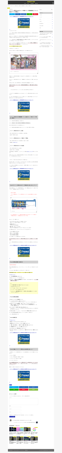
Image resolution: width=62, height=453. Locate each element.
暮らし (28, 3)
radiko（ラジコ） (29, 151)
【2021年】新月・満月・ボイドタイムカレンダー (46, 39)
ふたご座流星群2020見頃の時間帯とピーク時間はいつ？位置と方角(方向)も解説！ (46, 45)
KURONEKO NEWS (31, 1)
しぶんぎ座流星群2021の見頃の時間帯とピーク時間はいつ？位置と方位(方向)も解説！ (46, 42)
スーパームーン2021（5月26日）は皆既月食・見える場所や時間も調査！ (46, 36)
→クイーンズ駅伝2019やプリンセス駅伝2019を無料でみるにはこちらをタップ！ (23, 245)
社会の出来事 (32, 3)
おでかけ (25, 3)
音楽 (40, 27)
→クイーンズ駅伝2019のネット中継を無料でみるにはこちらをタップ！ (21, 16)
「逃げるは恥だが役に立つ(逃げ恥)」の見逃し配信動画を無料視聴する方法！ (46, 33)
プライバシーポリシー (16, 450)
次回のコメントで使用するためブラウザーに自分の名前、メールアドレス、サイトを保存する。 (22, 415)
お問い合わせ (36, 3)
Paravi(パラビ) (15, 142)
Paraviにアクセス (12, 274)
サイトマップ (21, 450)
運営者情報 (26, 450)
